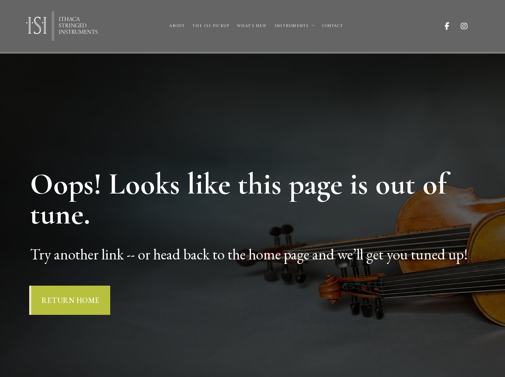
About (177, 26)
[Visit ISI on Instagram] (470, 26)
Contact (332, 26)
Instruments (291, 26)
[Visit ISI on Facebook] (453, 26)
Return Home (71, 300)
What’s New (252, 26)
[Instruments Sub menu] (313, 25)
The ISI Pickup (210, 26)
